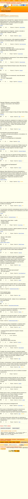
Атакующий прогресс (12, 217)
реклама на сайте (3, 446)
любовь (5, 242)
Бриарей (21, 70)
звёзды (1, 25)
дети (1, 139)
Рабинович (2, 114)
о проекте (12, 446)
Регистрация (25, 2)
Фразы (19, 0)
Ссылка (11, 335)
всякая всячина (3, 440)
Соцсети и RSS (13, 3)
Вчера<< (2, 425)
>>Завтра (9, 425)
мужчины (5, 179)
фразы (13, 442)
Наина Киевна (20, 53)
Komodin (19, 342)
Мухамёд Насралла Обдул (14, 288)
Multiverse (20, 160)
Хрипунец (20, 252)
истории (6, 442)
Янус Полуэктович (23, 44)
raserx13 (20, 35)
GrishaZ (20, 167)
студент (1, 51)
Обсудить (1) (12, 44)
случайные (9, 440)
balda (19, 116)
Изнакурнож (20, 81)
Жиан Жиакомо (21, 347)
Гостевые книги (18, 3)
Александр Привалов (22, 151)
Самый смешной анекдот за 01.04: (9, 430)
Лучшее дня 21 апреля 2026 (5, 2)
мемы (10, 442)
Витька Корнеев (22, 62)
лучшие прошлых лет (20, 439)
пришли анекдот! (24, 442)
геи (0, 127)
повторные (14, 439)
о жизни (1, 42)
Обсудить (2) (12, 27)
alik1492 (20, 383)
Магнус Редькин (21, 233)
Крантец (20, 205)
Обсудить (11, 35)
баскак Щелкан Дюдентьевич (14, 305)
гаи (0, 250)
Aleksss (20, 280)
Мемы (14, 0)
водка (1, 79)
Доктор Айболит (22, 27)
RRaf (19, 181)
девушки (1, 179)
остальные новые (8, 439)
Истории (8, 0)
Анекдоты (3, 0)
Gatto (19, 141)
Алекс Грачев (20, 405)
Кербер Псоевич (21, 244)
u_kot (19, 327)
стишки (17, 442)
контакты (8, 446)
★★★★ (21, 181)
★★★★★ (22, 116)
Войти (22, 2)
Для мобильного (13, 2)
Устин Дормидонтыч (22, 273)
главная (2, 442)
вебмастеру (16, 446)
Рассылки (8, 3)
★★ (22, 205)
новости (20, 446)
